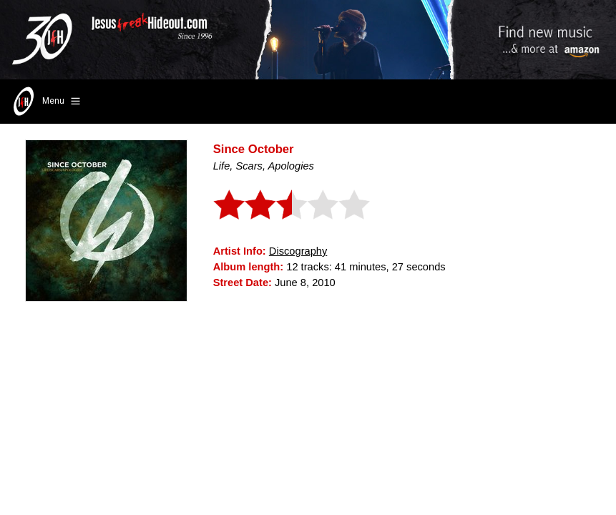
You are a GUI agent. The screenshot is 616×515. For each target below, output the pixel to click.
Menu (45, 101)
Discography (298, 251)
